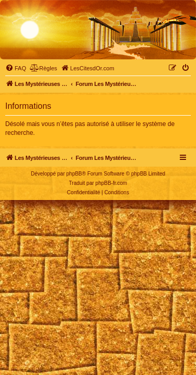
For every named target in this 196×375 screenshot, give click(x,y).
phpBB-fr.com (112, 183)
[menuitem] (15, 68)
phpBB (74, 174)
